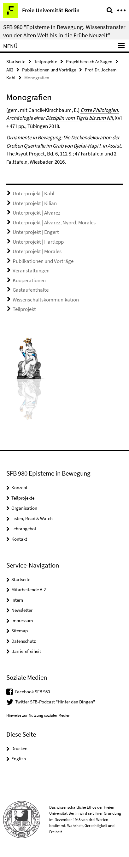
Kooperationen (29, 280)
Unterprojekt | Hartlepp (38, 241)
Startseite (15, 61)
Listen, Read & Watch (32, 518)
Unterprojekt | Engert (36, 231)
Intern (17, 600)
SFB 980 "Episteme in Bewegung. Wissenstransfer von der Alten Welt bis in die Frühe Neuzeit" (64, 31)
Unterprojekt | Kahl (33, 193)
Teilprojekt (24, 309)
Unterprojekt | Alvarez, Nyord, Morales (54, 222)
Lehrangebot (23, 529)
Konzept (19, 487)
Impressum (22, 620)
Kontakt (19, 539)
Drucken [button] (19, 748)
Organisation (24, 508)
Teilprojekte (45, 61)
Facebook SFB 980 (32, 692)
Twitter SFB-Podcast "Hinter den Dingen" (55, 702)
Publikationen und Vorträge (49, 70)
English (18, 759)
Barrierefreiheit (26, 651)
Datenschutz (23, 641)
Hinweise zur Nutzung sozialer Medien (38, 715)
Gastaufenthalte (31, 289)
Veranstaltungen (31, 270)
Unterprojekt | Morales (37, 251)
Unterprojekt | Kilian (35, 203)
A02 (9, 70)
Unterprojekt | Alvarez (36, 212)
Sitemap (19, 631)
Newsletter (21, 610)
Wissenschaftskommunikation (46, 299)
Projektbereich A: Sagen (89, 61)
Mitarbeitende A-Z (28, 590)
